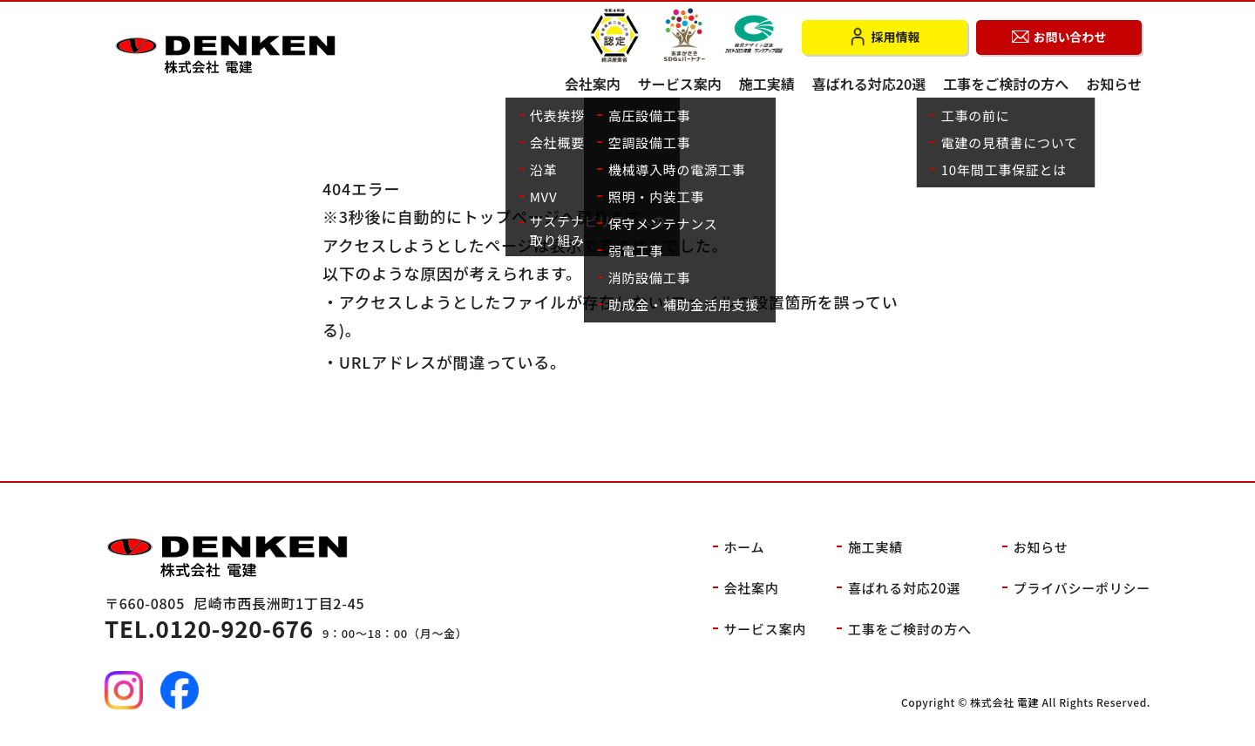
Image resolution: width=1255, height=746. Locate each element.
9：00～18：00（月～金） (286, 633)
